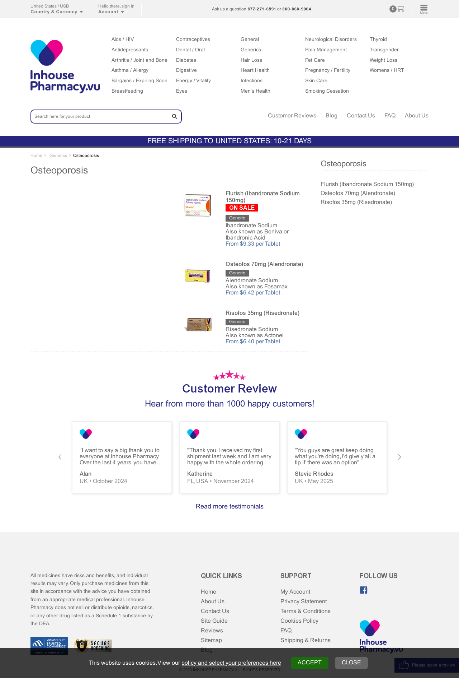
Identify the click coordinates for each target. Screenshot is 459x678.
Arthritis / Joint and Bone (139, 60)
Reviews (212, 630)
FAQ (390, 116)
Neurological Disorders (331, 39)
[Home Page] (381, 637)
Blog (331, 116)
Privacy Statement (303, 601)
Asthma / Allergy (130, 70)
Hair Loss (251, 60)
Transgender (384, 50)
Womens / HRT (387, 70)
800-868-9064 (296, 8)
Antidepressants (130, 50)
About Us (417, 116)
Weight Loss (383, 60)
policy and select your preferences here (231, 663)
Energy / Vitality (193, 81)
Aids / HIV (123, 39)
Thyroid (378, 39)
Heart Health (255, 70)
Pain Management (326, 50)
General (250, 39)
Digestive (186, 70)
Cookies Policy (299, 621)
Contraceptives (193, 39)
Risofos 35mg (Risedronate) (356, 202)
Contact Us (361, 116)
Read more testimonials (230, 507)
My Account (295, 592)
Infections (251, 81)
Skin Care (316, 81)
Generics (251, 50)
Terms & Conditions (305, 611)
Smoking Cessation (327, 91)
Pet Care (315, 60)
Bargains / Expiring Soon (139, 81)
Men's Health (255, 91)
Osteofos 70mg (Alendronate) (358, 193)
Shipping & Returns (305, 640)
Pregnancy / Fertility (327, 70)
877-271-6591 (261, 8)
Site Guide (214, 621)
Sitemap (211, 640)
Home (208, 592)
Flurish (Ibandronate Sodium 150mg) (367, 184)
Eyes (181, 91)
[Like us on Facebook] (364, 590)
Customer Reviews (292, 116)
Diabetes (186, 60)
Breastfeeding (127, 91)
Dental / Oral (190, 50)
